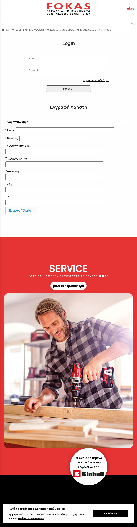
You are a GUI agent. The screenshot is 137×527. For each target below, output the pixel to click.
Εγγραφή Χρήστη (22, 210)
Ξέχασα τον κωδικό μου (96, 80)
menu (5, 9)
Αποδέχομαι (110, 513)
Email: (32, 58)
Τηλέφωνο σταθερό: (18, 146)
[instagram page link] (7, 29)
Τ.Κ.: (8, 196)
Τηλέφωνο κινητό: (16, 158)
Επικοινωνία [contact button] (34, 29)
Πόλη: (9, 184)
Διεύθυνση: (12, 171)
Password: (33, 70)
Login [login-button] (17, 29)
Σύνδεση (68, 88)
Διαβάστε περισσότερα (31, 518)
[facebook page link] (3, 29)
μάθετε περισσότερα (68, 286)
